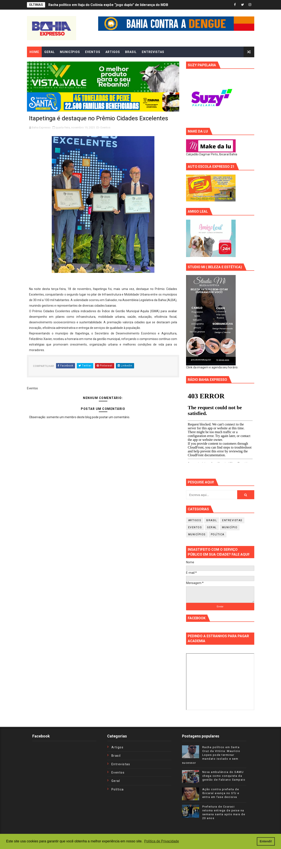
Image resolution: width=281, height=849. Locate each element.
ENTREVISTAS (153, 52)
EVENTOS (92, 52)
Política (217, 534)
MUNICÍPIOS (70, 52)
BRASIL (131, 52)
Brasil (211, 520)
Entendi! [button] (266, 841)
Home (34, 52)
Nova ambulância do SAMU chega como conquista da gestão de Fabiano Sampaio (224, 775)
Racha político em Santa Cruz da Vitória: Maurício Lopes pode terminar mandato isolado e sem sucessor (211, 755)
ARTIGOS (112, 52)
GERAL (49, 52)
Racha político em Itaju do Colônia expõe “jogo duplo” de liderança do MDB (108, 5)
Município (230, 527)
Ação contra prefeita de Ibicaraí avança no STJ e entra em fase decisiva (220, 793)
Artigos (194, 520)
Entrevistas (232, 520)
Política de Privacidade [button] (161, 841)
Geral (212, 527)
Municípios (197, 534)
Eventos (105, 127)
